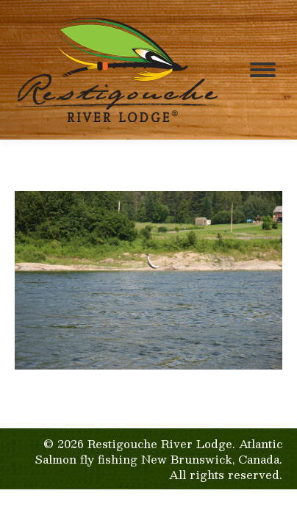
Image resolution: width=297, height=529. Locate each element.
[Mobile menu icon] (262, 70)
